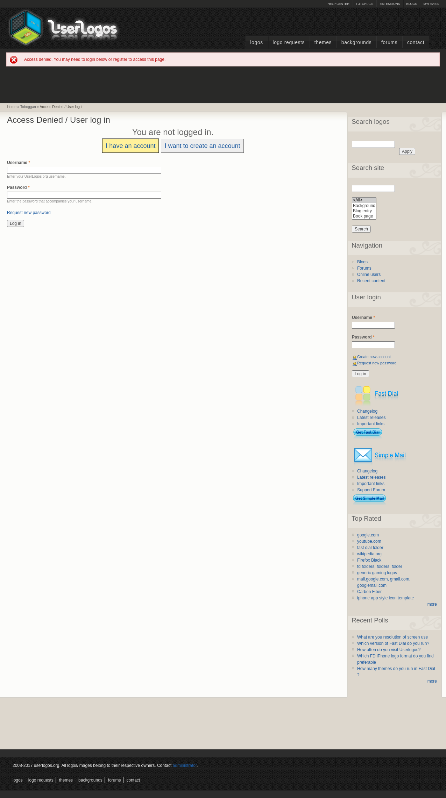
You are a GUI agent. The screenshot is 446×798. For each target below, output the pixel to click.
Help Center (338, 4)
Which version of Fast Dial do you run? (393, 643)
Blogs (411, 4)
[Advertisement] (223, 84)
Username (18, 162)
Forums (389, 42)
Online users (369, 274)
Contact (415, 42)
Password (18, 187)
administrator (185, 765)
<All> (364, 200)
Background (364, 205)
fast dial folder (370, 547)
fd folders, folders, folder (379, 566)
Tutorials (364, 4)
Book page (364, 216)
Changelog (367, 411)
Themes (323, 42)
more (432, 604)
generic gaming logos (377, 572)
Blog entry (364, 211)
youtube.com (369, 541)
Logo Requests (288, 42)
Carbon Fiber (369, 591)
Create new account (374, 357)
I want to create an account (202, 145)
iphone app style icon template (385, 598)
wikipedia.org (369, 553)
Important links (370, 423)
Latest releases (371, 417)
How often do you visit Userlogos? (388, 649)
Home (11, 107)
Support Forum (371, 489)
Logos (256, 42)
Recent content (371, 280)
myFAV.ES (431, 4)
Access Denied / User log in (62, 107)
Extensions (390, 4)
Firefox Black (369, 560)
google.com (368, 535)
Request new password (29, 212)
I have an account (130, 145)
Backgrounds (356, 42)
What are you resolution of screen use (392, 637)
